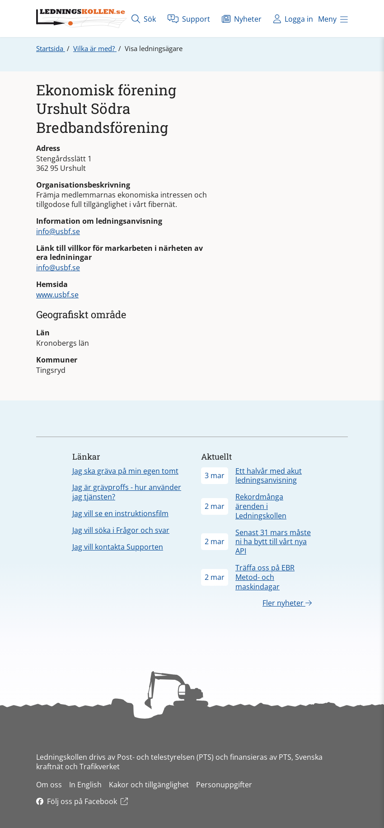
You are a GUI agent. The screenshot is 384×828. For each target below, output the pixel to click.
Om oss (49, 785)
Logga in (293, 19)
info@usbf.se (58, 231)
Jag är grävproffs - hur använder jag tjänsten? (126, 492)
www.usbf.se (57, 295)
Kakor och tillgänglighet (149, 785)
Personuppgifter (224, 785)
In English (85, 785)
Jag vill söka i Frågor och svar (120, 530)
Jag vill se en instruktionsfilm (120, 513)
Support (189, 19)
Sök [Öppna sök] (143, 19)
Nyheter (242, 19)
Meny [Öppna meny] (333, 19)
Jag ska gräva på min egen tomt (125, 471)
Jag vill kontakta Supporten (117, 547)
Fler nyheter (287, 603)
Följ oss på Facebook (82, 801)
